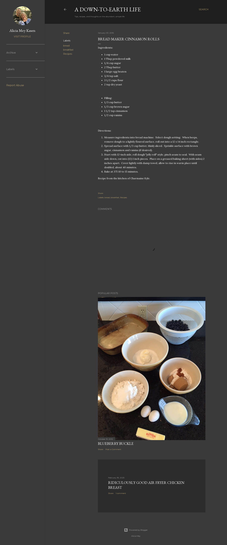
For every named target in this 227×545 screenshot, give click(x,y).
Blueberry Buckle (116, 443)
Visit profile (22, 36)
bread (66, 45)
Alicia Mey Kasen (22, 30)
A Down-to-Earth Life (108, 9)
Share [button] (66, 33)
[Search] (204, 9)
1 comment (121, 493)
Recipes (67, 53)
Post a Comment (113, 449)
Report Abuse (15, 85)
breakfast (68, 49)
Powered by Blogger (136, 530)
